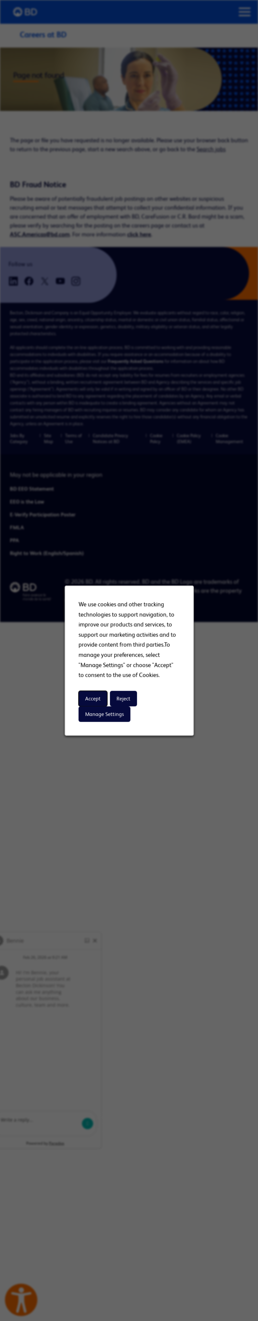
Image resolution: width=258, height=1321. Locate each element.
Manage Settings (104, 714)
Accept (92, 698)
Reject (123, 698)
